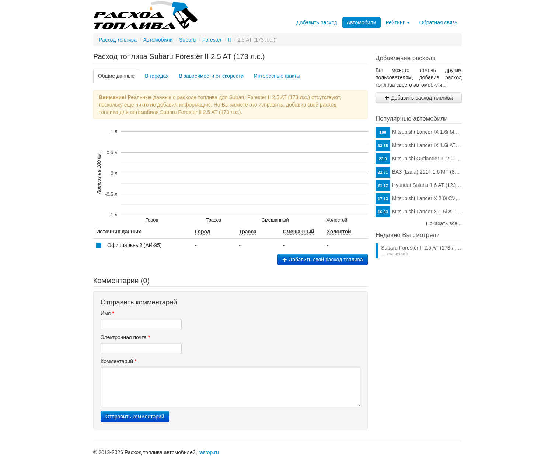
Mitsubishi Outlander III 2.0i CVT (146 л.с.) (419, 158)
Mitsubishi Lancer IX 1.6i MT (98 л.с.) (419, 132)
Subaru (187, 40)
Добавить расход (316, 22)
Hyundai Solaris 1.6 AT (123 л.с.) (419, 185)
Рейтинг (398, 22)
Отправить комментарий (134, 417)
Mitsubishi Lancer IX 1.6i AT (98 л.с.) (419, 145)
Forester (211, 40)
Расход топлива (118, 40)
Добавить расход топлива (418, 98)
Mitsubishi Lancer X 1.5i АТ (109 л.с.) (419, 211)
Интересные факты (277, 76)
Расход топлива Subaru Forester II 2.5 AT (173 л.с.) (179, 56)
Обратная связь (438, 22)
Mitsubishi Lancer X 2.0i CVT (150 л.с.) (419, 198)
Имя (107, 313)
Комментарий (119, 361)
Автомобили (361, 22)
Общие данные (116, 76)
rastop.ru (208, 452)
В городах (156, 76)
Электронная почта (125, 337)
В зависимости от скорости (211, 76)
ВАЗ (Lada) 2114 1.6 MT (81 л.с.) (419, 172)
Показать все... (444, 223)
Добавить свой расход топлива (322, 259)
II (229, 40)
